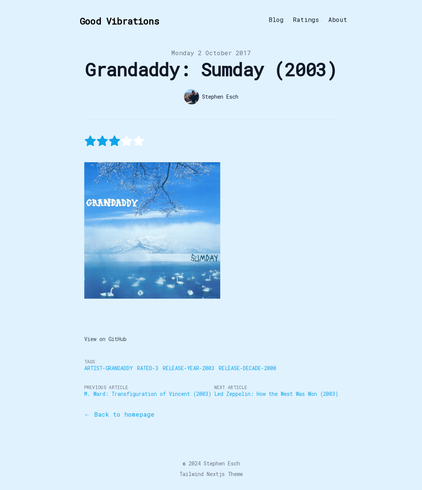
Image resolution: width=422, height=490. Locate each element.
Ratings (306, 19)
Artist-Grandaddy (108, 368)
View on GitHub (105, 339)
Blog (276, 19)
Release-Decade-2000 (247, 368)
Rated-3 (147, 368)
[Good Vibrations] (117, 19)
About (337, 19)
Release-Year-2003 (188, 368)
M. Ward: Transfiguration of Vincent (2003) (147, 393)
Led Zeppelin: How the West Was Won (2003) (276, 393)
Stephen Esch (222, 463)
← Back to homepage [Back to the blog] (119, 414)
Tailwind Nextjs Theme (211, 474)
